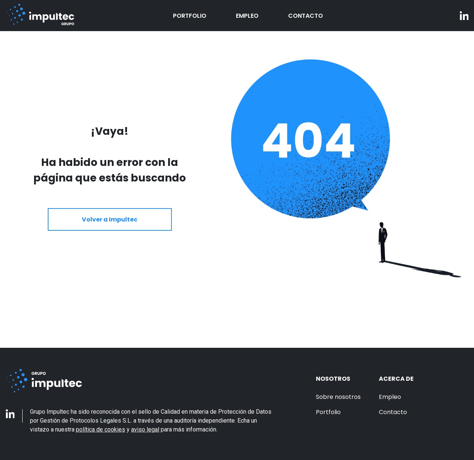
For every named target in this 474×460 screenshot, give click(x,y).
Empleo (247, 15)
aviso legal (145, 429)
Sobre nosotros (338, 397)
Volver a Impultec (109, 219)
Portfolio (189, 15)
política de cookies (100, 429)
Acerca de (396, 378)
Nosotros (333, 378)
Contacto (305, 15)
